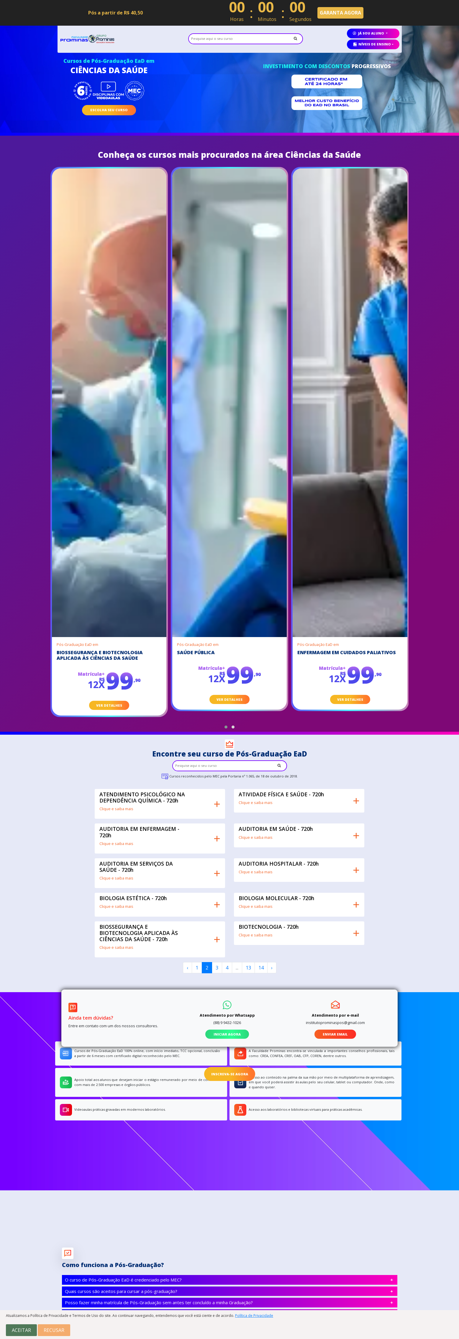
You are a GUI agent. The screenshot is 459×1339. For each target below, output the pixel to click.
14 (261, 967)
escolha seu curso (109, 110)
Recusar (54, 1330)
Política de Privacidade (254, 1315)
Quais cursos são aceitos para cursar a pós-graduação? (121, 1291)
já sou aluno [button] (369, 33)
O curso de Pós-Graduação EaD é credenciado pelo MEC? (123, 1280)
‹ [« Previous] (187, 967)
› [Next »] (272, 967)
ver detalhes (109, 705)
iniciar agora (227, 1034)
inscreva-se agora (229, 1074)
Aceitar (21, 1330)
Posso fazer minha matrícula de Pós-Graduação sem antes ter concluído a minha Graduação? (159, 1302)
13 (248, 967)
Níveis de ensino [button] (372, 44)
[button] (226, 727)
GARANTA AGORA (340, 12)
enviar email (335, 1034)
